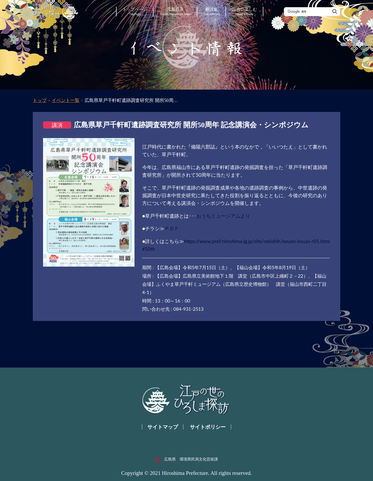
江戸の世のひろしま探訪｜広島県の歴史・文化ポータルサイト (56, 11)
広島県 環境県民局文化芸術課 (186, 459)
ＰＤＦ (171, 228)
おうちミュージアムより (223, 216)
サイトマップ (162, 427)
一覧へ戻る (66, 349)
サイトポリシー (208, 427)
